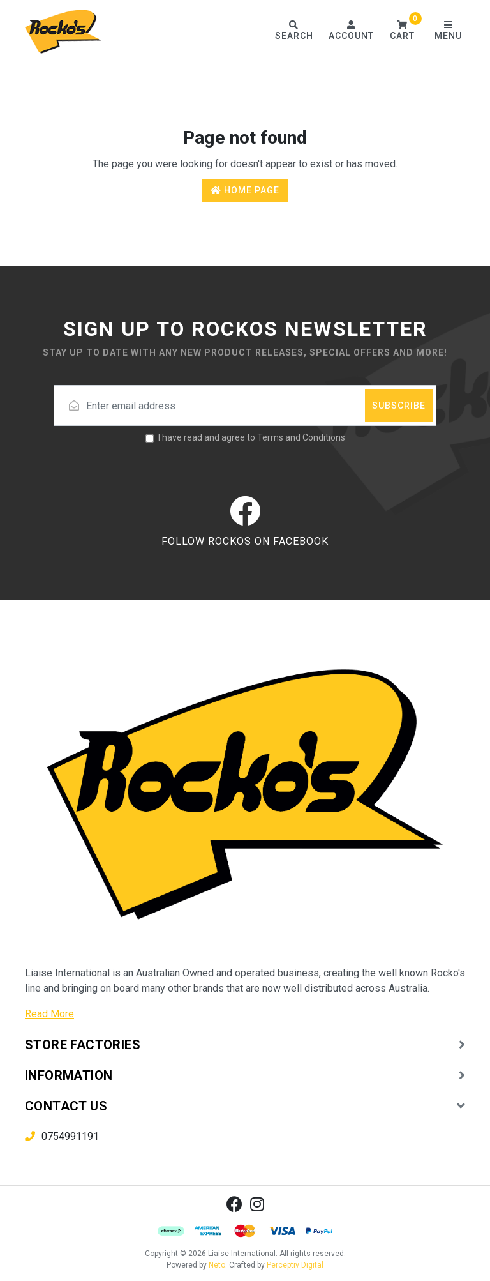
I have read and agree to (251, 437)
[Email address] (245, 405)
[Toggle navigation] (448, 31)
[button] (402, 31)
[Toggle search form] (294, 31)
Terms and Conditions (301, 437)
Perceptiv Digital (295, 1265)
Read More (49, 1014)
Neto (217, 1265)
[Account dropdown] (351, 31)
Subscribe (399, 405)
